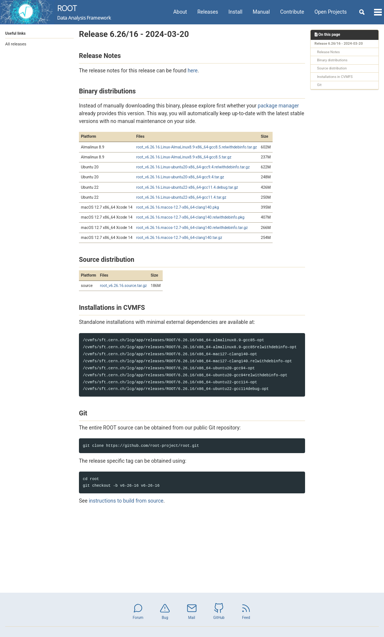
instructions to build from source (126, 501)
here (193, 70)
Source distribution (332, 68)
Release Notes (328, 52)
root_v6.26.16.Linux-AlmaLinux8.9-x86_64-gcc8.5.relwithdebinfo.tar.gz (196, 147)
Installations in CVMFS (335, 77)
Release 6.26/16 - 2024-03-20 (339, 43)
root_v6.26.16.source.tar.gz (123, 285)
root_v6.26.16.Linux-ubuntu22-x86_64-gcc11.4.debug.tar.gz (187, 187)
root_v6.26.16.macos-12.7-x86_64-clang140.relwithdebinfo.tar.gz (192, 227)
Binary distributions (332, 60)
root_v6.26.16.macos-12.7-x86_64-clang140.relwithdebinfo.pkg (190, 217)
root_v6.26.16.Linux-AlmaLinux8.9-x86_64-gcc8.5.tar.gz (183, 157)
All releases (15, 44)
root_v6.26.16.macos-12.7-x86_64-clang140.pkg (177, 207)
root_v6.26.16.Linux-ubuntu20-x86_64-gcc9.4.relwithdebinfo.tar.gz (193, 167)
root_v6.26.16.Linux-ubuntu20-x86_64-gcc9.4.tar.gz (180, 177)
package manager (278, 106)
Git (319, 85)
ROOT (84, 12)
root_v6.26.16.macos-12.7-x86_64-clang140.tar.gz (179, 237)
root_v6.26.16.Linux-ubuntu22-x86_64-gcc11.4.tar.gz (181, 197)
